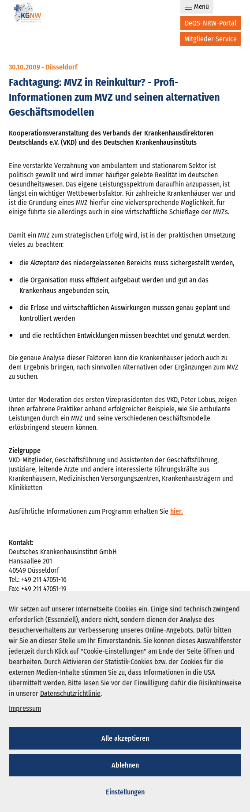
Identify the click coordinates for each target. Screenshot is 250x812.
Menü (197, 7)
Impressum (25, 708)
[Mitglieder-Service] (210, 39)
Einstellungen (125, 792)
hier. (176, 511)
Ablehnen (125, 765)
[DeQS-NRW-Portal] (210, 23)
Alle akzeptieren (125, 738)
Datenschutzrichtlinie (70, 693)
